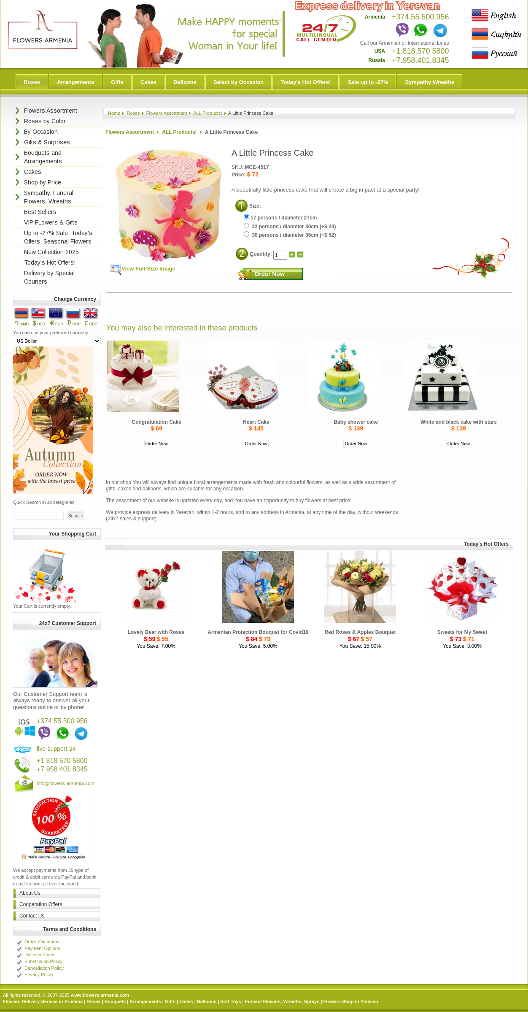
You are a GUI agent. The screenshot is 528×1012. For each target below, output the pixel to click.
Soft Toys (230, 1001)
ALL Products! (207, 113)
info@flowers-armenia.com (65, 783)
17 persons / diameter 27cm (280, 218)
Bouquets (115, 1001)
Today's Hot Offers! (305, 82)
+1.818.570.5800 (420, 51)
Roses (32, 82)
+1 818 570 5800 (62, 760)
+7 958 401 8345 (62, 769)
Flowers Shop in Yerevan (350, 1001)
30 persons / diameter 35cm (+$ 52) (290, 235)
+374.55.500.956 (420, 17)
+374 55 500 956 (62, 721)
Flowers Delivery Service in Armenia (43, 1001)
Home (114, 113)
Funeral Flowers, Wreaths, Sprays (282, 1001)
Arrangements (75, 82)
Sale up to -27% (368, 82)
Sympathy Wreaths (429, 82)
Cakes (148, 82)
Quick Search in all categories (44, 502)
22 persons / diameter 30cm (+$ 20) (290, 227)
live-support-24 (56, 748)
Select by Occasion (238, 82)
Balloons (185, 82)
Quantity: (261, 254)
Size (254, 206)
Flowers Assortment (166, 113)
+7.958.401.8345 (420, 60)
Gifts (117, 82)
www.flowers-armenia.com (100, 995)
